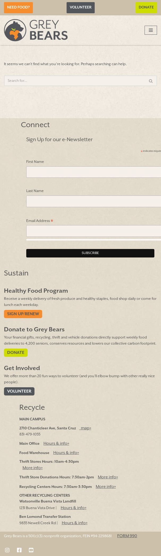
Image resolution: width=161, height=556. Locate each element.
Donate (146, 7)
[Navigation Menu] (151, 30)
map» (85, 428)
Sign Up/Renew (23, 314)
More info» (33, 467)
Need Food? (18, 7)
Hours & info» (56, 443)
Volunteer (81, 7)
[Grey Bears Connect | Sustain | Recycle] (36, 30)
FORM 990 (127, 536)
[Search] (74, 80)
